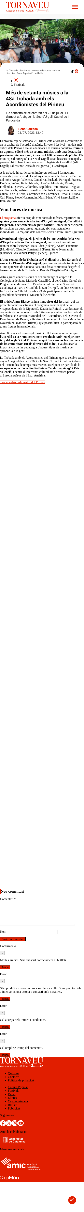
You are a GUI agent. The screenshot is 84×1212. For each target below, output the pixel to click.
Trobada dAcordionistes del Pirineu (22, 382)
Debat (11, 1099)
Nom (3, 936)
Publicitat (14, 1113)
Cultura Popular (18, 1091)
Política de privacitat (21, 1085)
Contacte (13, 1081)
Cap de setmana (18, 1106)
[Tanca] (2, 958)
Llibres (12, 1102)
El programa (8, 217)
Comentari (8, 899)
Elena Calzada (28, 129)
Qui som (13, 1078)
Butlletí (12, 1109)
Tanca (5, 971)
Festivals (19, 84)
